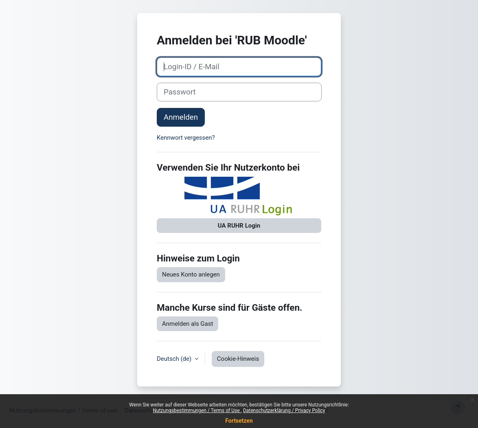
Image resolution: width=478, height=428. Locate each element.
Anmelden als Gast (187, 323)
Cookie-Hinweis (238, 358)
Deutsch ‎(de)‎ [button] (175, 358)
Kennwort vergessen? (186, 137)
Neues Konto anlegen (191, 274)
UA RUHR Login (239, 225)
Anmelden (181, 117)
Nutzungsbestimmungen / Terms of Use (197, 410)
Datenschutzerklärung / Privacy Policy (284, 410)
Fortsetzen (239, 420)
